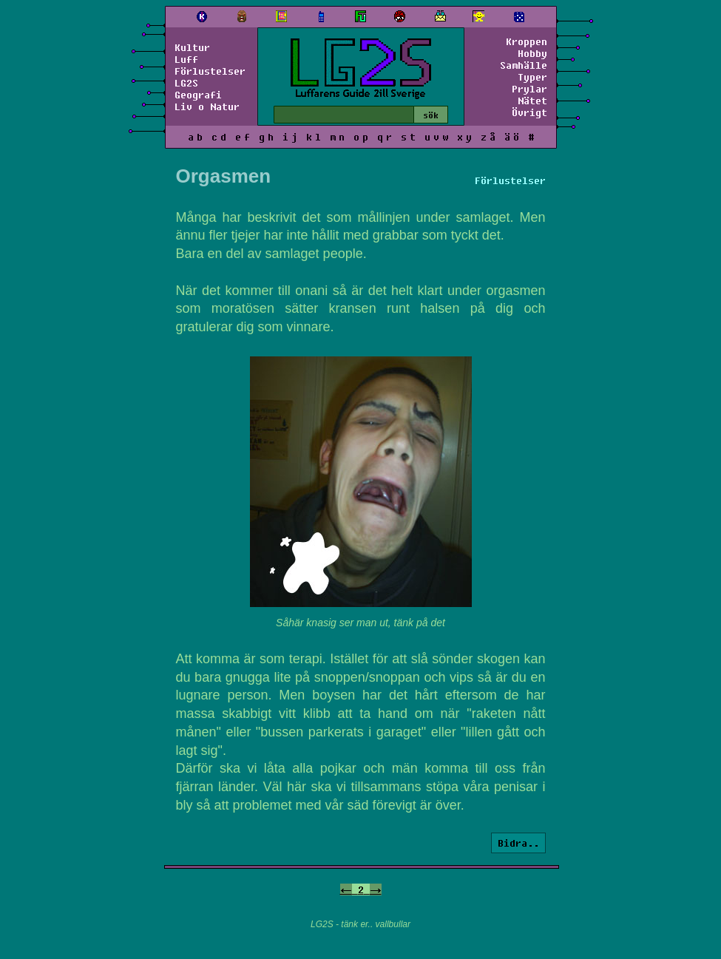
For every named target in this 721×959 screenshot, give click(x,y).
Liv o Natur (207, 106)
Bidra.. (518, 843)
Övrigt (529, 112)
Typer (532, 77)
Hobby (532, 53)
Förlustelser (210, 71)
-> (376, 889)
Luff (186, 59)
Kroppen (526, 41)
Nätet (532, 100)
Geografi (198, 95)
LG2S (186, 83)
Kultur (192, 47)
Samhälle (523, 65)
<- (346, 889)
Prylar (529, 89)
